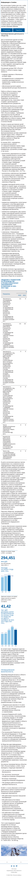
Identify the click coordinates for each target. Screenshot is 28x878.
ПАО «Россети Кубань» (16, 875)
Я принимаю (6, 30)
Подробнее (19, 30)
